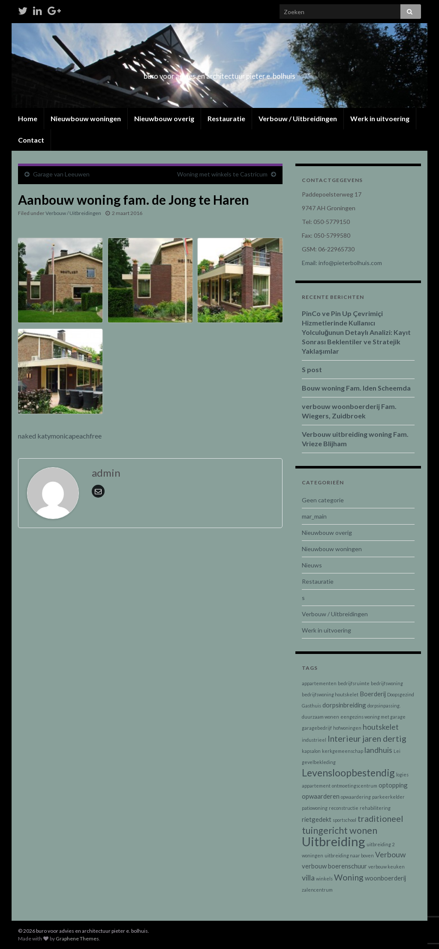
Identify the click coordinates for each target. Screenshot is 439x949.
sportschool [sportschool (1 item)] (344, 820)
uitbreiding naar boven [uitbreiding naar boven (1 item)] (349, 855)
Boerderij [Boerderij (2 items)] (373, 694)
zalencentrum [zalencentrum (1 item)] (317, 889)
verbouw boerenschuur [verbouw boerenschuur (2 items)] (334, 866)
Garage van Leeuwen (61, 174)
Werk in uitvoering (379, 118)
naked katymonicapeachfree (60, 436)
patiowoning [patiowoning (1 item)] (315, 808)
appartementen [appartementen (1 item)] (319, 683)
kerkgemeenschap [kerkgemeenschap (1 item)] (342, 751)
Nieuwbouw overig (164, 118)
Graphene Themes (77, 938)
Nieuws (312, 565)
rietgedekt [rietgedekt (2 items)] (316, 819)
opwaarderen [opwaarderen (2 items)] (321, 796)
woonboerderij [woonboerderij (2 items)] (385, 878)
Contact (31, 140)
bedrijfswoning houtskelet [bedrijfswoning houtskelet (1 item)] (330, 694)
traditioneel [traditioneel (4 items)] (380, 818)
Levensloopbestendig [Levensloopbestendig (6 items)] (348, 773)
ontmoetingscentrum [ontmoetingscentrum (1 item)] (354, 785)
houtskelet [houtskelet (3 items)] (381, 726)
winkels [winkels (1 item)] (324, 878)
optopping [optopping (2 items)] (393, 785)
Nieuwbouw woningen (86, 118)
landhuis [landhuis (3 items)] (378, 750)
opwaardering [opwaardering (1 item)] (356, 797)
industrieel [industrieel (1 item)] (314, 740)
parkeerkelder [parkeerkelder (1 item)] (388, 797)
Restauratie (226, 118)
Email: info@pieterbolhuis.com (342, 262)
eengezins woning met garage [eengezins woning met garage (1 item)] (373, 716)
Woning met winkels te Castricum (222, 174)
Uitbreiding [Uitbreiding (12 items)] (333, 841)
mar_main (314, 516)
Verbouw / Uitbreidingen (298, 118)
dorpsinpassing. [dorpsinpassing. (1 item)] (383, 705)
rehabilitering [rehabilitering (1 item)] (375, 808)
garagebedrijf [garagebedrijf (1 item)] (317, 728)
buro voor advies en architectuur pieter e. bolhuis (219, 73)
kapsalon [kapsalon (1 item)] (311, 751)
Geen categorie (323, 500)
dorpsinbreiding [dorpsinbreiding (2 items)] (344, 705)
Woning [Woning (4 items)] (349, 877)
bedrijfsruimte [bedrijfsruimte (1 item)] (354, 683)
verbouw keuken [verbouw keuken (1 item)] (386, 866)
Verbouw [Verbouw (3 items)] (390, 854)
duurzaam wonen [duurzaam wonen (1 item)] (320, 716)
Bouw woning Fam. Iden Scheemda (356, 388)
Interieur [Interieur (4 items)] (344, 738)
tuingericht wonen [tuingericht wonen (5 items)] (339, 830)
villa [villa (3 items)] (308, 877)
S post (312, 369)
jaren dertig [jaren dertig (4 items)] (384, 738)
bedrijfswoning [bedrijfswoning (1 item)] (387, 683)
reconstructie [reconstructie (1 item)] (343, 808)
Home (27, 118)
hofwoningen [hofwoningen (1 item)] (347, 728)
